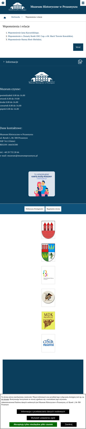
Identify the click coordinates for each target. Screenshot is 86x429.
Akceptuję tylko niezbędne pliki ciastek (33, 424)
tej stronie (5, 399)
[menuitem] (34, 209)
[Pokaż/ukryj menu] (83, 3)
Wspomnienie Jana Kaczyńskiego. (23, 32)
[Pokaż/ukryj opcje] (3, 3)
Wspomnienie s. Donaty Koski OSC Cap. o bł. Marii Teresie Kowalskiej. (40, 36)
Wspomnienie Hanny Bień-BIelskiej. (25, 39)
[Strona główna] (5, 18)
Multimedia (17, 17)
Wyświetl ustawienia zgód (43, 418)
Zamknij (68, 424)
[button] (41, 83)
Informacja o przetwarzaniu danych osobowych (43, 411)
